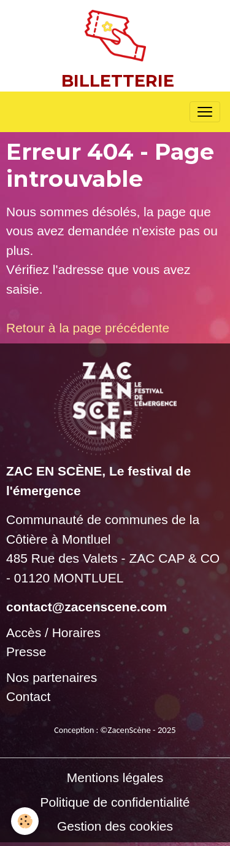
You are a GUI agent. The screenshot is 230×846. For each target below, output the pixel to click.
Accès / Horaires (53, 632)
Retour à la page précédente (87, 328)
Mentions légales (115, 777)
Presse (26, 651)
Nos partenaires (51, 677)
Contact (28, 696)
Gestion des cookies (115, 826)
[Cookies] (25, 821)
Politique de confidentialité (115, 802)
